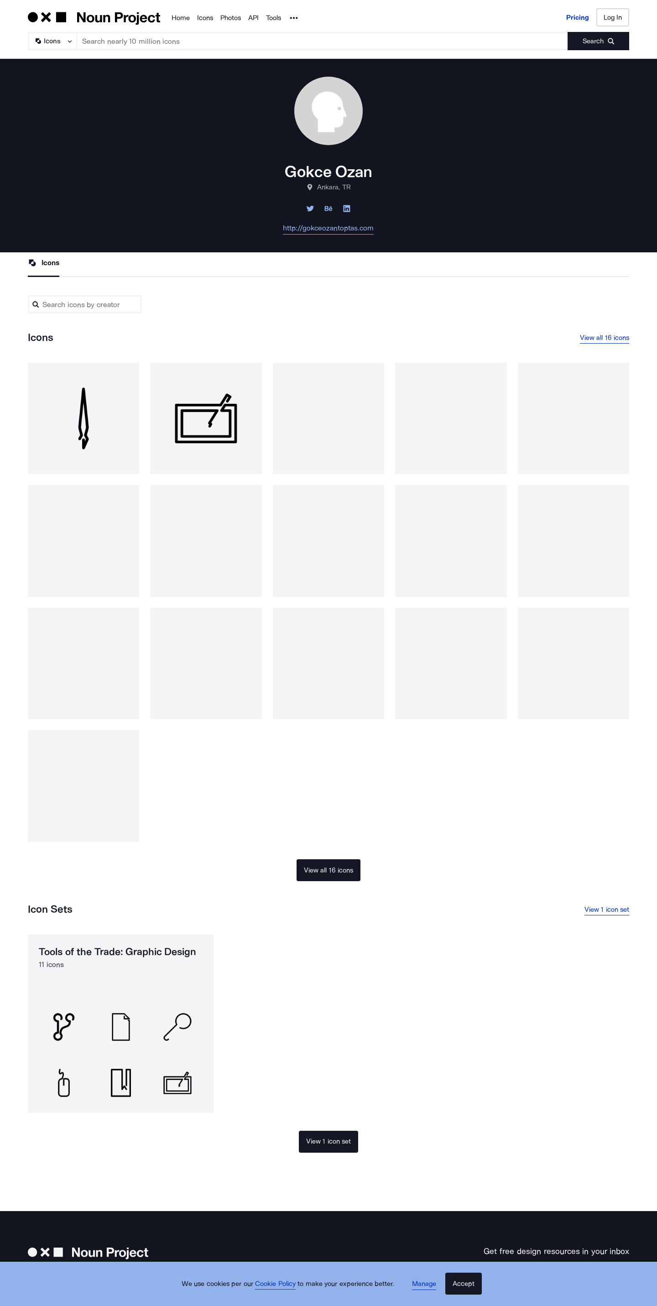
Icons (205, 18)
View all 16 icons (605, 338)
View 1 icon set (607, 911)
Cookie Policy (279, 1290)
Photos (230, 18)
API (253, 18)
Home (181, 18)
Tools (273, 18)
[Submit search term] (598, 41)
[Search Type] (52, 41)
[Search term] (323, 41)
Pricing (577, 17)
